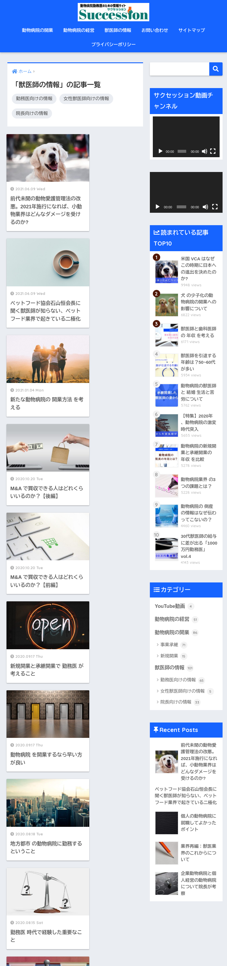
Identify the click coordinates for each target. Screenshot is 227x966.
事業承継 (173, 645)
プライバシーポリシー (113, 44)
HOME (113, 941)
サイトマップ (192, 30)
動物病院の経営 (78, 30)
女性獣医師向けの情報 (86, 98)
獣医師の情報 (118, 30)
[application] (186, 136)
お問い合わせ (155, 30)
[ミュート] (204, 151)
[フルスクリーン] (213, 151)
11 (92, 587)
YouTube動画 (174, 606)
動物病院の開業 (37, 30)
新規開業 (173, 656)
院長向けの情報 (32, 113)
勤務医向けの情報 (34, 98)
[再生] (160, 151)
